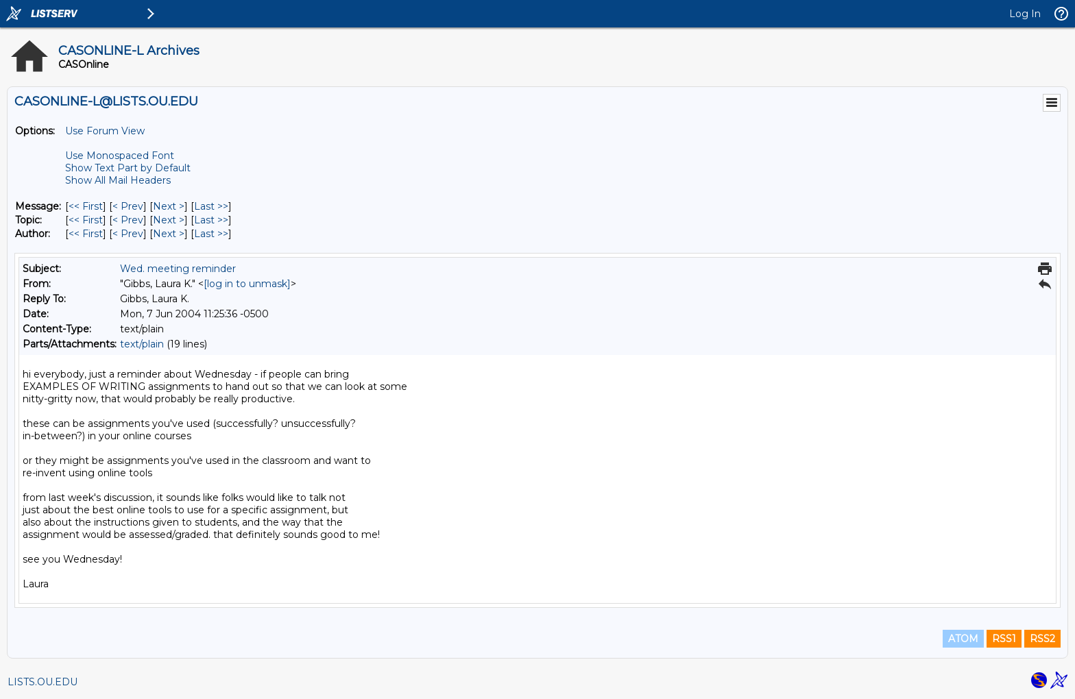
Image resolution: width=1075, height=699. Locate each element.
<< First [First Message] (86, 206)
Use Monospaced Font (119, 155)
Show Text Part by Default (128, 168)
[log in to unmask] (247, 284)
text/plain (142, 344)
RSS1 (1004, 639)
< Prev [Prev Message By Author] (127, 234)
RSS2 (1042, 639)
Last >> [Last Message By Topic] (211, 220)
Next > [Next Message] (168, 206)
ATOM (963, 639)
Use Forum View (105, 131)
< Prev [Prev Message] (127, 206)
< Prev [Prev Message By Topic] (127, 220)
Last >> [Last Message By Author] (211, 234)
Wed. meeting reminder (178, 268)
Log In (1025, 14)
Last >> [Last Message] (211, 206)
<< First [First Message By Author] (86, 234)
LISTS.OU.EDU (42, 682)
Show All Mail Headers (118, 180)
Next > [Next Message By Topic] (168, 220)
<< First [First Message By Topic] (86, 220)
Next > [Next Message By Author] (168, 234)
